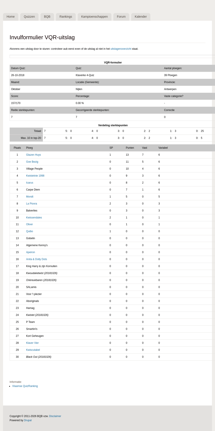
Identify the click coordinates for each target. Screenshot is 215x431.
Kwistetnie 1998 (35, 175)
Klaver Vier (32, 342)
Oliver (29, 224)
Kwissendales (34, 217)
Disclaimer (55, 416)
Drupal (28, 420)
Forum (121, 16)
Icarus (29, 182)
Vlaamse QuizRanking (25, 386)
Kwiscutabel (33, 349)
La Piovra (31, 203)
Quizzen (29, 16)
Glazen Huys (33, 154)
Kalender (141, 16)
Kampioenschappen (94, 16)
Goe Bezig (32, 161)
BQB (47, 16)
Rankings (66, 16)
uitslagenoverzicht (121, 48)
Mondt (29, 196)
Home (11, 16)
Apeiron (30, 252)
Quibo (29, 231)
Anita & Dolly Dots (36, 259)
